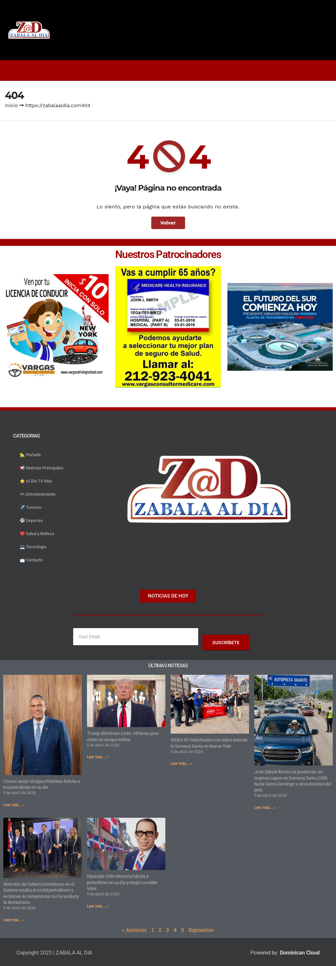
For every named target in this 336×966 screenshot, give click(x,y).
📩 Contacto (31, 559)
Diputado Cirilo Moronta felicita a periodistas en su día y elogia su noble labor (122, 882)
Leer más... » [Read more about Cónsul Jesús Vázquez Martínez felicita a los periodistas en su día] (14, 805)
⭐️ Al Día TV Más (36, 481)
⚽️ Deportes (31, 520)
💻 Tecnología (33, 546)
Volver (168, 223)
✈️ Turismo (30, 507)
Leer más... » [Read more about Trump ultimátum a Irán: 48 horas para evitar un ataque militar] (97, 757)
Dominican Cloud (299, 953)
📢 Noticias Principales (41, 467)
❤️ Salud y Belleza (37, 533)
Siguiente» (201, 929)
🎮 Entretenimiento (37, 494)
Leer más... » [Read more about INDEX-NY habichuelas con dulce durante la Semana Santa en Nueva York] (181, 763)
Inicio (11, 105)
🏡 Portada (30, 454)
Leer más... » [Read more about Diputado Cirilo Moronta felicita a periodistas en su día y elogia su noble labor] (97, 906)
